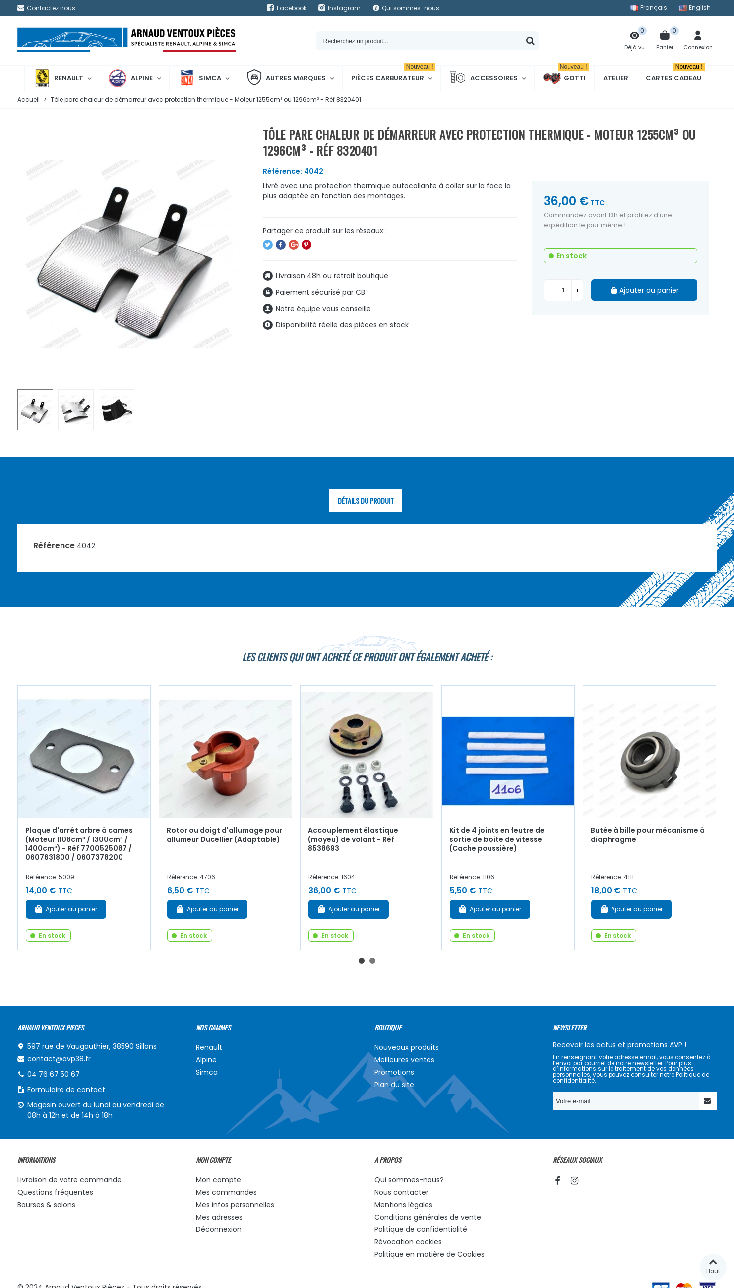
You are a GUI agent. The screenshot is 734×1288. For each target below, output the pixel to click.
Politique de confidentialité (420, 1229)
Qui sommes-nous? (409, 1180)
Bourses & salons (46, 1205)
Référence (54, 545)
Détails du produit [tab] (366, 500)
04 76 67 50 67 (53, 1074)
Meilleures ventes (404, 1060)
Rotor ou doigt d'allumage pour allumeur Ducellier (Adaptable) (224, 835)
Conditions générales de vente (427, 1217)
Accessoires (483, 78)
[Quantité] (563, 290)
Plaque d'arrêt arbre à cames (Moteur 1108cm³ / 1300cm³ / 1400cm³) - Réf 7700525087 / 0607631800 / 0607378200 (79, 844)
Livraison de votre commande (69, 1180)
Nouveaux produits (406, 1047)
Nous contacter (401, 1192)
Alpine (131, 78)
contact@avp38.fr (59, 1059)
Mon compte (218, 1180)
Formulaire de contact (66, 1090)
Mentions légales (403, 1205)
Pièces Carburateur (393, 74)
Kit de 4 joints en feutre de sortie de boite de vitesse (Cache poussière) (497, 839)
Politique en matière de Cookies (429, 1254)
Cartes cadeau (675, 74)
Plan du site (394, 1085)
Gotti (566, 78)
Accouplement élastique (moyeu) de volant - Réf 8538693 (353, 839)
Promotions (394, 1072)
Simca (199, 78)
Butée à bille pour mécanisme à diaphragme (648, 835)
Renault (58, 78)
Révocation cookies (408, 1242)
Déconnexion (219, 1229)
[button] (362, 961)
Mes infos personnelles (235, 1205)
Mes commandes (226, 1192)
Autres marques (286, 78)
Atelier (615, 78)
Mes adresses (219, 1217)
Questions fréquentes (55, 1192)
